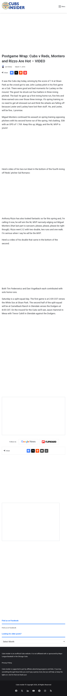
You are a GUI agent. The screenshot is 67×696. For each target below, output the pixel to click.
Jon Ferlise (8, 67)
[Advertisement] (33, 32)
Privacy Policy (7, 663)
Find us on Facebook (9, 628)
